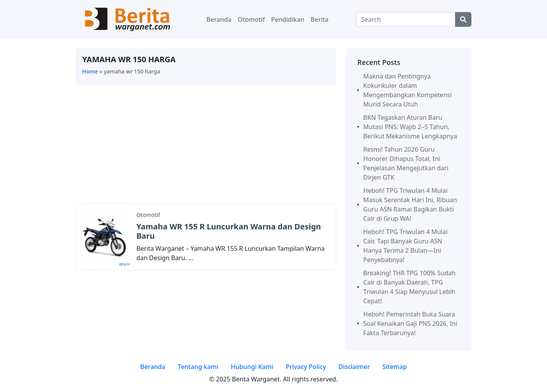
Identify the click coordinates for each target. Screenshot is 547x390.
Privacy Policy (306, 366)
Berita (319, 19)
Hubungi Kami (252, 366)
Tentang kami (198, 366)
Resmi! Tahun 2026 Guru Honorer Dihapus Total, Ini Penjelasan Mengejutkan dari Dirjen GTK (405, 163)
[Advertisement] (206, 145)
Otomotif (251, 19)
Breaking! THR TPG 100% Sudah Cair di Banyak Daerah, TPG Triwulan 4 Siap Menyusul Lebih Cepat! (409, 287)
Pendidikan (288, 19)
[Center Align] (463, 19)
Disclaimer (354, 366)
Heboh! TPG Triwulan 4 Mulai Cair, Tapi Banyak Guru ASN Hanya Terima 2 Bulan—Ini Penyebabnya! (405, 245)
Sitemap (394, 366)
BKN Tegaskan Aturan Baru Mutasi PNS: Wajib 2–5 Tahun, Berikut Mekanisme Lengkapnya (410, 126)
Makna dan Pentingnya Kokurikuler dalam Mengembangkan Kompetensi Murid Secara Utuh (407, 90)
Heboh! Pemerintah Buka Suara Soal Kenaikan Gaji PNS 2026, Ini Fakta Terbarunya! (410, 323)
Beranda (218, 19)
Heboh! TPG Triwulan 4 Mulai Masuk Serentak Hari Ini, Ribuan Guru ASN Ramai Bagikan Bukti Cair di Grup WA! (410, 204)
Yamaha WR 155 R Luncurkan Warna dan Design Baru (228, 231)
